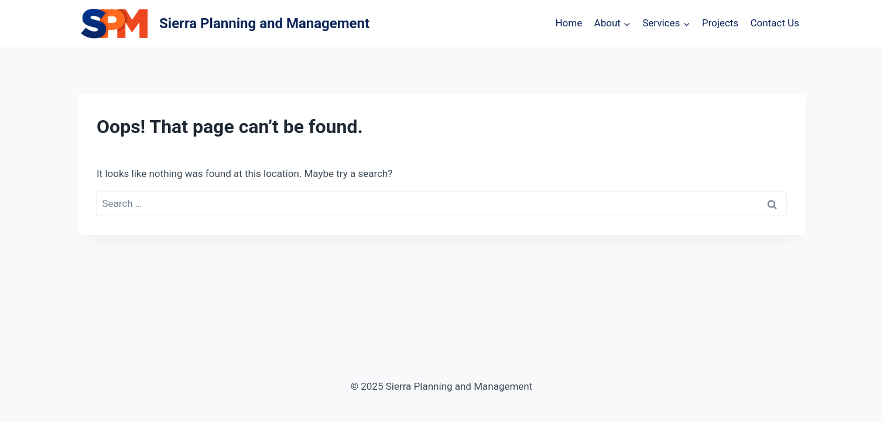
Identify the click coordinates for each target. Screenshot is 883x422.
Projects (720, 23)
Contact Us (774, 23)
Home (568, 23)
